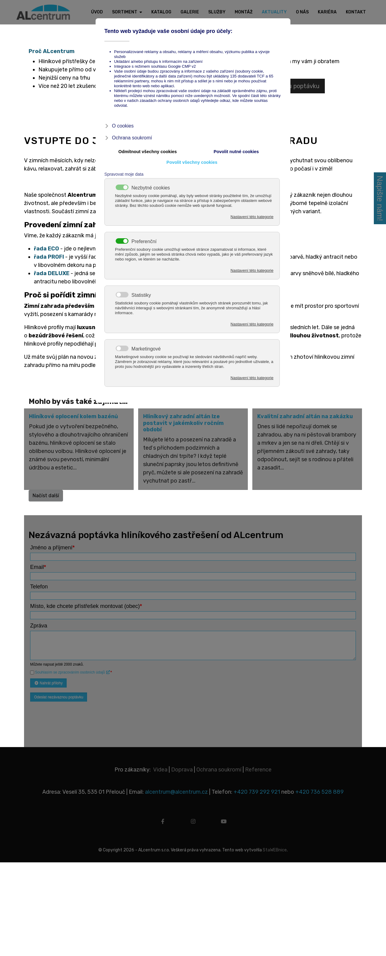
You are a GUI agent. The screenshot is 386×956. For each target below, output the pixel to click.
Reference (258, 767)
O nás (302, 12)
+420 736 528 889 (319, 789)
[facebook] (162, 822)
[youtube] (223, 822)
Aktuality (274, 12)
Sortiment (124, 12)
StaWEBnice (275, 847)
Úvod (97, 12)
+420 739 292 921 (256, 789)
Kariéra (327, 12)
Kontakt (356, 12)
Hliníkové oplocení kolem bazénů (73, 415)
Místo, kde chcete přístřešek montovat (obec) (86, 604)
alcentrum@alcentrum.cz (177, 789)
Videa (160, 767)
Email (38, 565)
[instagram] (193, 822)
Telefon (39, 584)
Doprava (182, 767)
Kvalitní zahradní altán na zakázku (305, 415)
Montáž (244, 12)
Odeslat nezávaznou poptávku (58, 695)
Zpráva (38, 623)
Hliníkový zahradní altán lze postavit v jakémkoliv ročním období (183, 421)
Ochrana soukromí (218, 767)
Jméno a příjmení (52, 545)
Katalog (161, 12)
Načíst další (46, 493)
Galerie (190, 12)
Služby (217, 12)
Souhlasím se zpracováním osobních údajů (73, 670)
